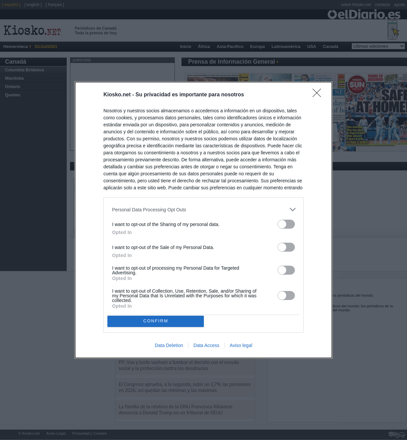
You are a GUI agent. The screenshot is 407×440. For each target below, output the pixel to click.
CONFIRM (157, 321)
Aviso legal (241, 347)
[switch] (286, 222)
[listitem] (203, 207)
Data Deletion (169, 347)
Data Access (206, 347)
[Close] (319, 93)
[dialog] (203, 220)
